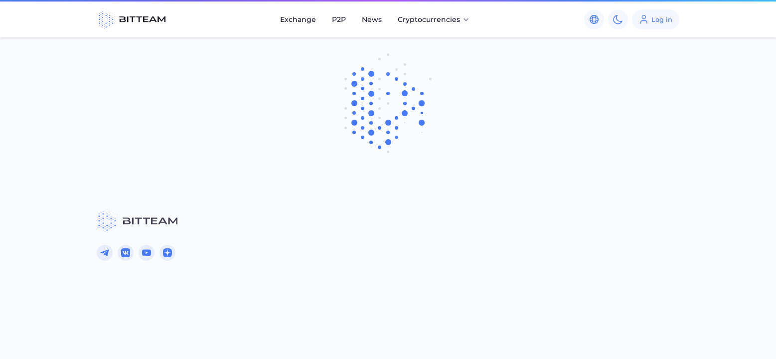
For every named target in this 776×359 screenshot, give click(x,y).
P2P (339, 19)
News (372, 19)
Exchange (298, 19)
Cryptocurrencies (434, 19)
